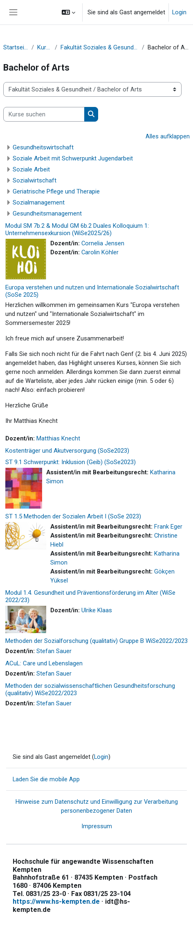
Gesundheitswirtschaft (43, 147)
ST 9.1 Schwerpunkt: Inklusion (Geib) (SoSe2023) (70, 462)
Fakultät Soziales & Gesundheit (100, 47)
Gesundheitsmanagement (47, 213)
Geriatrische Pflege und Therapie (56, 191)
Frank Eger (168, 526)
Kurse (44, 47)
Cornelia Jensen (102, 243)
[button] (68, 12)
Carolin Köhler (100, 252)
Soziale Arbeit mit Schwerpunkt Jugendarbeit (73, 158)
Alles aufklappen (168, 136)
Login (179, 12)
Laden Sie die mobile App (46, 779)
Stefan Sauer (54, 651)
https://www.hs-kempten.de (56, 901)
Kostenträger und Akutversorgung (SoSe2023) (67, 450)
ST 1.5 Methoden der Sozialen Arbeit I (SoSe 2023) (73, 516)
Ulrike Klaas (96, 610)
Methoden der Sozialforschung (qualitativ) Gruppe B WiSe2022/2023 (96, 641)
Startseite (15, 47)
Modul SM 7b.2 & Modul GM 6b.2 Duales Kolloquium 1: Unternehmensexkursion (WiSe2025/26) (77, 229)
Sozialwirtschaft (34, 180)
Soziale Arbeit (31, 169)
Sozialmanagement (39, 202)
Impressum (96, 826)
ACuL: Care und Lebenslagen (44, 663)
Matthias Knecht (58, 438)
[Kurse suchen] (44, 114)
